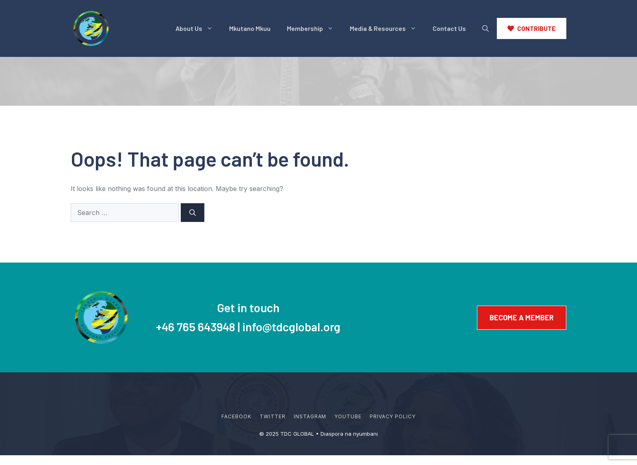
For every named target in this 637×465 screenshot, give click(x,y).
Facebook (236, 416)
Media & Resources (387, 28)
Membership (314, 28)
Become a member (522, 317)
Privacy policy (392, 416)
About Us (198, 28)
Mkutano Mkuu (250, 28)
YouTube (348, 416)
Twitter (273, 416)
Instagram (310, 416)
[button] (485, 28)
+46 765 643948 (195, 326)
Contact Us (449, 28)
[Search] (192, 212)
